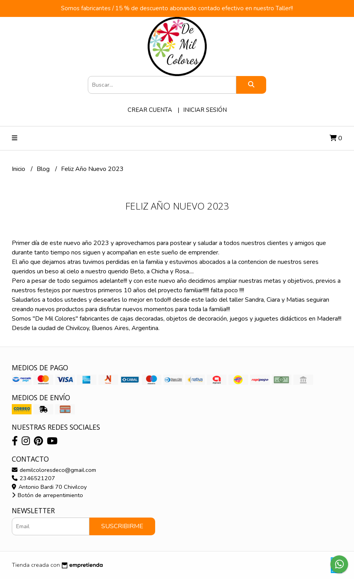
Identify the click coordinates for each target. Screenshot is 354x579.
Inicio (19, 169)
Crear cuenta (150, 110)
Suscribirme (122, 526)
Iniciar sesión (205, 110)
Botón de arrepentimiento (47, 495)
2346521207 (33, 478)
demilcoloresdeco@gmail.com (54, 470)
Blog (44, 169)
